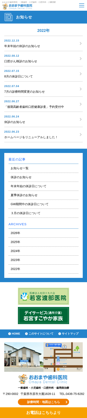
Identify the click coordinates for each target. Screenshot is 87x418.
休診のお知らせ (21, 177)
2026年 (15, 233)
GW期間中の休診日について (30, 204)
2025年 (15, 242)
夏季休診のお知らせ (24, 195)
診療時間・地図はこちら (43, 402)
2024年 (15, 251)
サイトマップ (70, 333)
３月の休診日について (26, 213)
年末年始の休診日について (28, 186)
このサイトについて (41, 333)
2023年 (15, 260)
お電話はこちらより (43, 413)
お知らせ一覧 (20, 168)
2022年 (15, 269)
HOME (16, 333)
